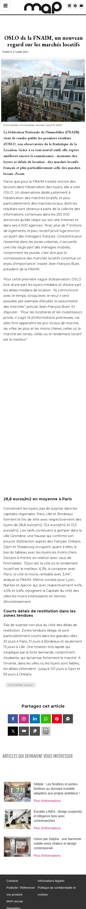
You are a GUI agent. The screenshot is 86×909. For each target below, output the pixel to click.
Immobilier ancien (21, 679)
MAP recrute (14, 895)
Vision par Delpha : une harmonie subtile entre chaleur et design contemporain (57, 837)
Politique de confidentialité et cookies (57, 885)
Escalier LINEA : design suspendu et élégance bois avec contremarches (58, 810)
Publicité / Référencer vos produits (20, 885)
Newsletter (13, 902)
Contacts (12, 875)
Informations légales (51, 875)
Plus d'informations (47, 795)
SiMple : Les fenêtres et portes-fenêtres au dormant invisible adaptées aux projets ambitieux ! (57, 783)
